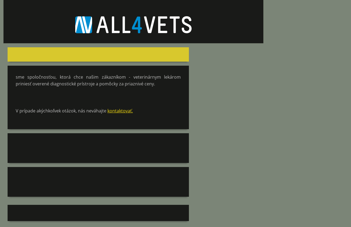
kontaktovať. (120, 111)
